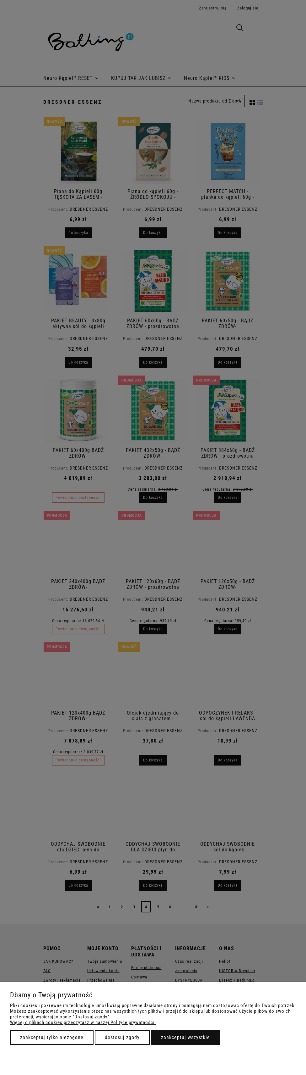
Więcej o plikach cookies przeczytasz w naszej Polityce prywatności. (83, 1022)
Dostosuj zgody (122, 1037)
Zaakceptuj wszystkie (185, 1037)
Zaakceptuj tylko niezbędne (51, 1037)
